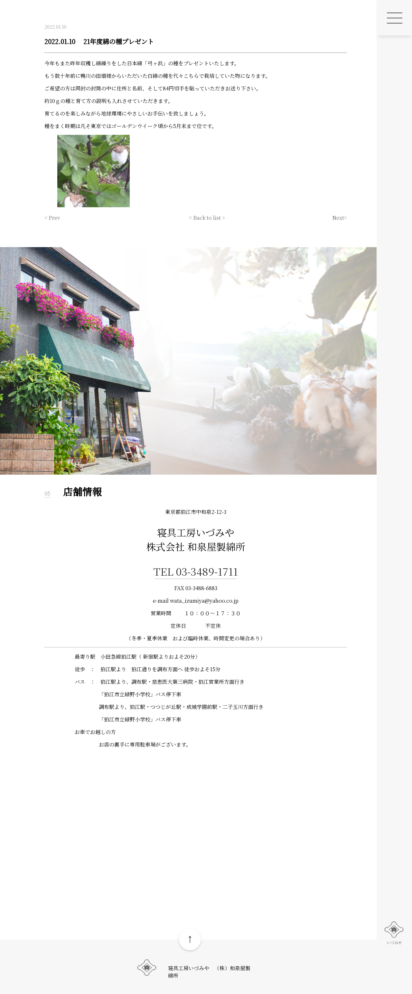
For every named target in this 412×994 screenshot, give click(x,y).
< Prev (52, 217)
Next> (339, 217)
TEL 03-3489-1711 (196, 571)
